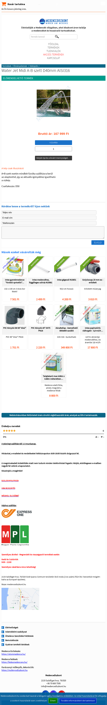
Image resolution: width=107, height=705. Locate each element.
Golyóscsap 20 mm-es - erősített (92, 281)
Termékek (53, 47)
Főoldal (53, 44)
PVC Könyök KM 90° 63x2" (14, 328)
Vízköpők (34, 66)
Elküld (98, 242)
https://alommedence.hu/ (14, 654)
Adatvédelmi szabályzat (16, 631)
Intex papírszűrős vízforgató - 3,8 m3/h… (92, 329)
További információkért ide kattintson (78, 700)
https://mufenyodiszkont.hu (15, 670)
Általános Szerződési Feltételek (19, 636)
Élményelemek (20, 66)
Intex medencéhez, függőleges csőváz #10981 (40, 281)
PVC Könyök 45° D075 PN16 (40, 329)
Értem (53, 700)
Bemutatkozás (11, 640)
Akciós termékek (53, 54)
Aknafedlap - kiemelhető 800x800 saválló (67, 329)
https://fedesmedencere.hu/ (14, 662)
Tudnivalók (53, 51)
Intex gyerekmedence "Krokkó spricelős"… (14, 281)
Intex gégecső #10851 (66, 279)
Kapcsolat (53, 58)
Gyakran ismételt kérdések (17, 644)
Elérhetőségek (11, 627)
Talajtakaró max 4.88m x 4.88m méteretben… (53, 377)
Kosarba (53, 142)
